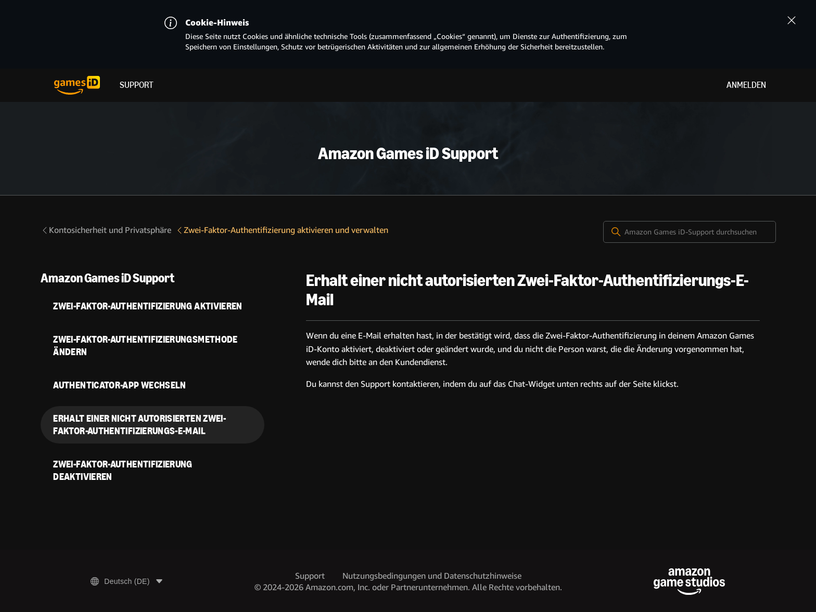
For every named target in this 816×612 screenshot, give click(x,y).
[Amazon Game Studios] (689, 581)
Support (137, 85)
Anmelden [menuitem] (746, 85)
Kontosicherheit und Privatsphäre (106, 230)
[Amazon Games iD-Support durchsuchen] (689, 232)
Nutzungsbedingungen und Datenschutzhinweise (431, 575)
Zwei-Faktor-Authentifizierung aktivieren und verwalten (281, 230)
